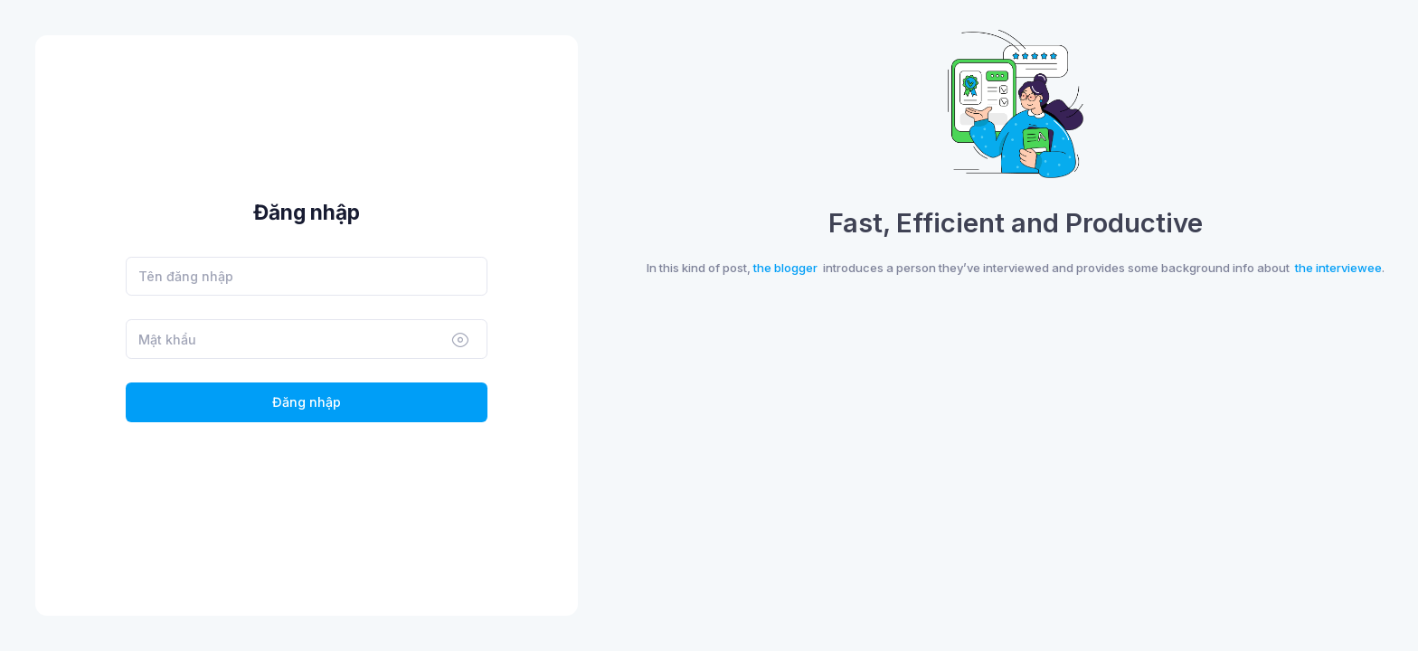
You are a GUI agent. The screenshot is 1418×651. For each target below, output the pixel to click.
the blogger (785, 267)
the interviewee (1338, 267)
